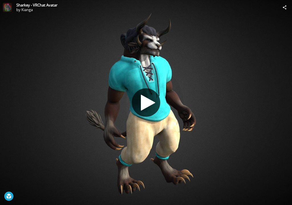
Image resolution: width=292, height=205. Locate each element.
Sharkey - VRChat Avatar (36, 5)
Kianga (27, 9)
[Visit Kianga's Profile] (7, 7)
